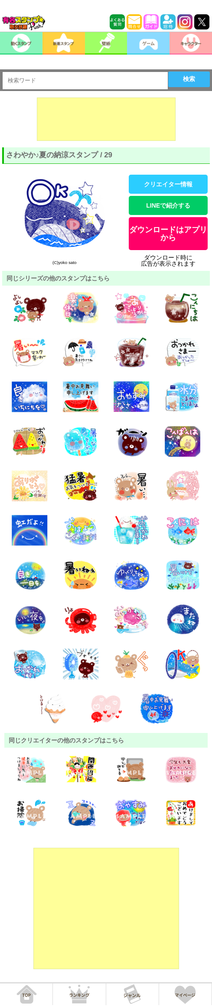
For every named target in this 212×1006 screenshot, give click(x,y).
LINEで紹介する (168, 205)
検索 (189, 78)
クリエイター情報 (168, 184)
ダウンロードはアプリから (168, 233)
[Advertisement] (106, 119)
